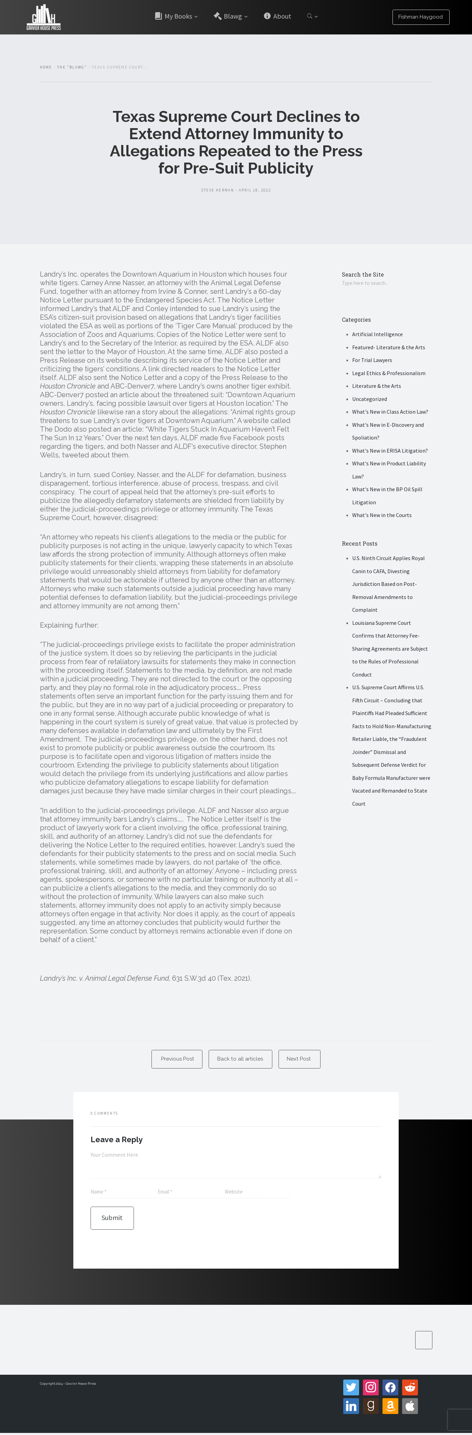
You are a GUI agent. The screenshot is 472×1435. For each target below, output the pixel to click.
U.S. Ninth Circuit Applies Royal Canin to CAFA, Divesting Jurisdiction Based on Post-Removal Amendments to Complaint (388, 584)
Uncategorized (369, 399)
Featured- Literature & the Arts (388, 347)
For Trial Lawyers (372, 360)
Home (46, 67)
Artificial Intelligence (377, 334)
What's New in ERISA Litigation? (390, 451)
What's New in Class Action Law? (390, 412)
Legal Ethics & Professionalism (389, 373)
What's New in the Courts (382, 515)
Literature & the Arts (376, 386)
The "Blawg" (72, 67)
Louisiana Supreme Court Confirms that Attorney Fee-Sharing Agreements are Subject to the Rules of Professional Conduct (390, 649)
